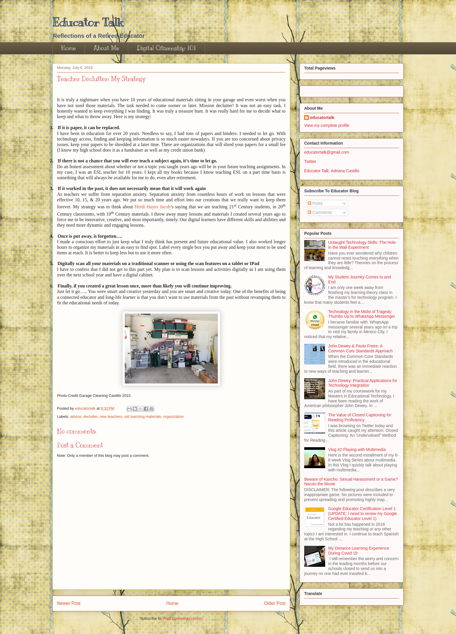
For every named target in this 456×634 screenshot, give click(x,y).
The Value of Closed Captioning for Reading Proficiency (359, 417)
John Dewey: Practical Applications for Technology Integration (362, 383)
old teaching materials (142, 416)
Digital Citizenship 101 (166, 48)
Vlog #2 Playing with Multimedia (357, 449)
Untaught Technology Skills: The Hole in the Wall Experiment (362, 245)
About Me (106, 48)
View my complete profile (326, 125)
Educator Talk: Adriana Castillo (331, 170)
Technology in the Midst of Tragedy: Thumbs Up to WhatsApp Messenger (361, 314)
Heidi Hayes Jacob (152, 206)
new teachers (111, 416)
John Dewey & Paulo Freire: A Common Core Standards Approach (360, 348)
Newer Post (69, 603)
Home (68, 48)
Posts (315, 203)
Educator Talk (87, 22)
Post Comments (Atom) (182, 618)
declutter (90, 416)
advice (75, 416)
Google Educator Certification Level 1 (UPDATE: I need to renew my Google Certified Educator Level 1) (362, 513)
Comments (320, 212)
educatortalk (322, 117)
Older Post (275, 603)
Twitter (310, 161)
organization (173, 416)
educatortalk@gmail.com (326, 152)
